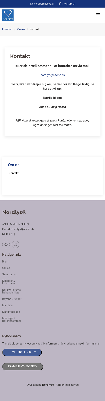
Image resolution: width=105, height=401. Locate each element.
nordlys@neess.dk (53, 75)
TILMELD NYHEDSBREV (22, 352)
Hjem (5, 261)
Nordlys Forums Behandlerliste (11, 291)
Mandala (7, 305)
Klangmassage (11, 311)
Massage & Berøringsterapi (11, 319)
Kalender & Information (9, 282)
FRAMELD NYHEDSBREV (22, 366)
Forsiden (7, 29)
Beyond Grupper (11, 299)
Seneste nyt (9, 274)
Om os (21, 29)
